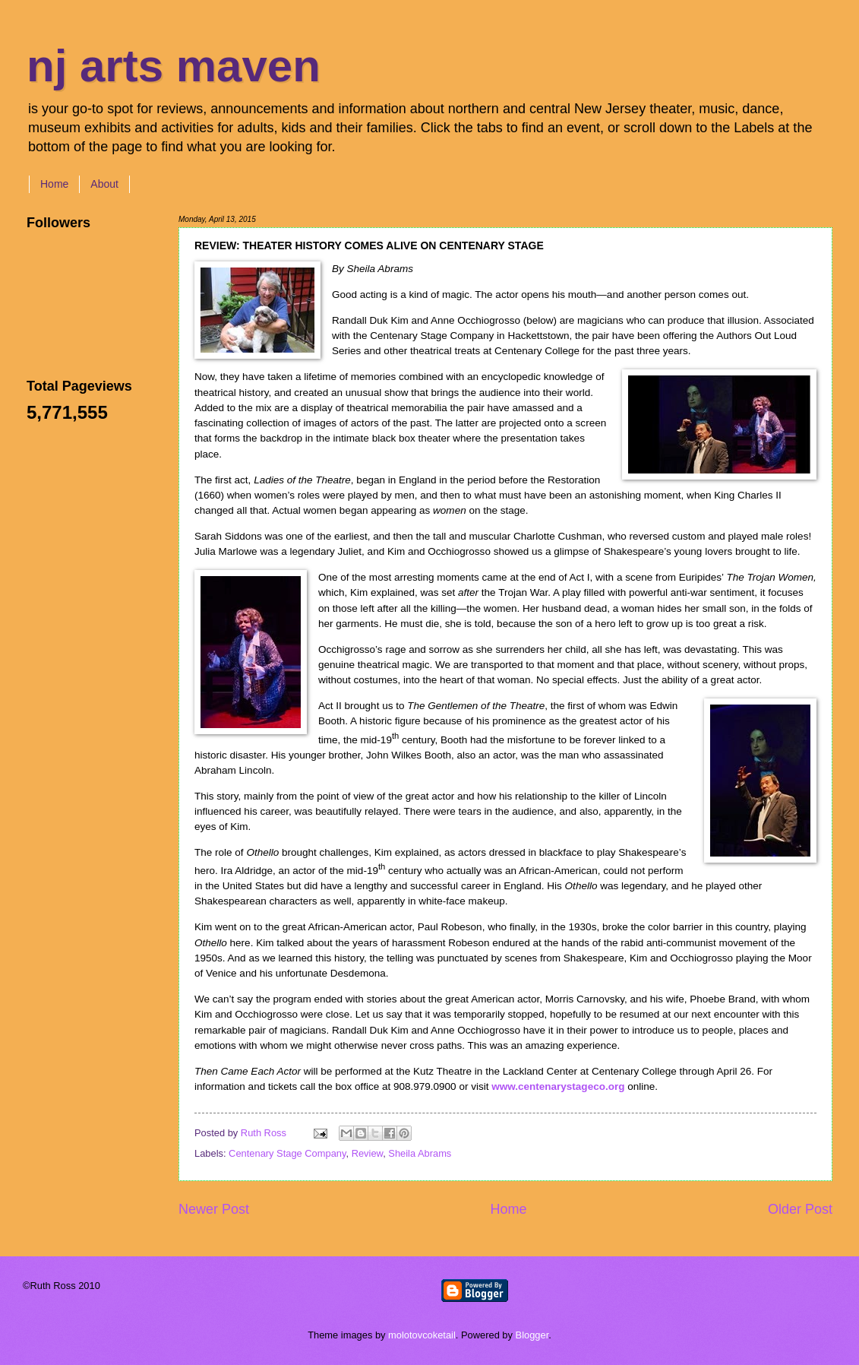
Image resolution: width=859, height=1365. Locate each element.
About (104, 184)
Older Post (800, 1209)
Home (54, 184)
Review (368, 1153)
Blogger (532, 1335)
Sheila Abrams (419, 1153)
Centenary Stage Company (287, 1153)
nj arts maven (174, 65)
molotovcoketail (422, 1335)
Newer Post (213, 1209)
